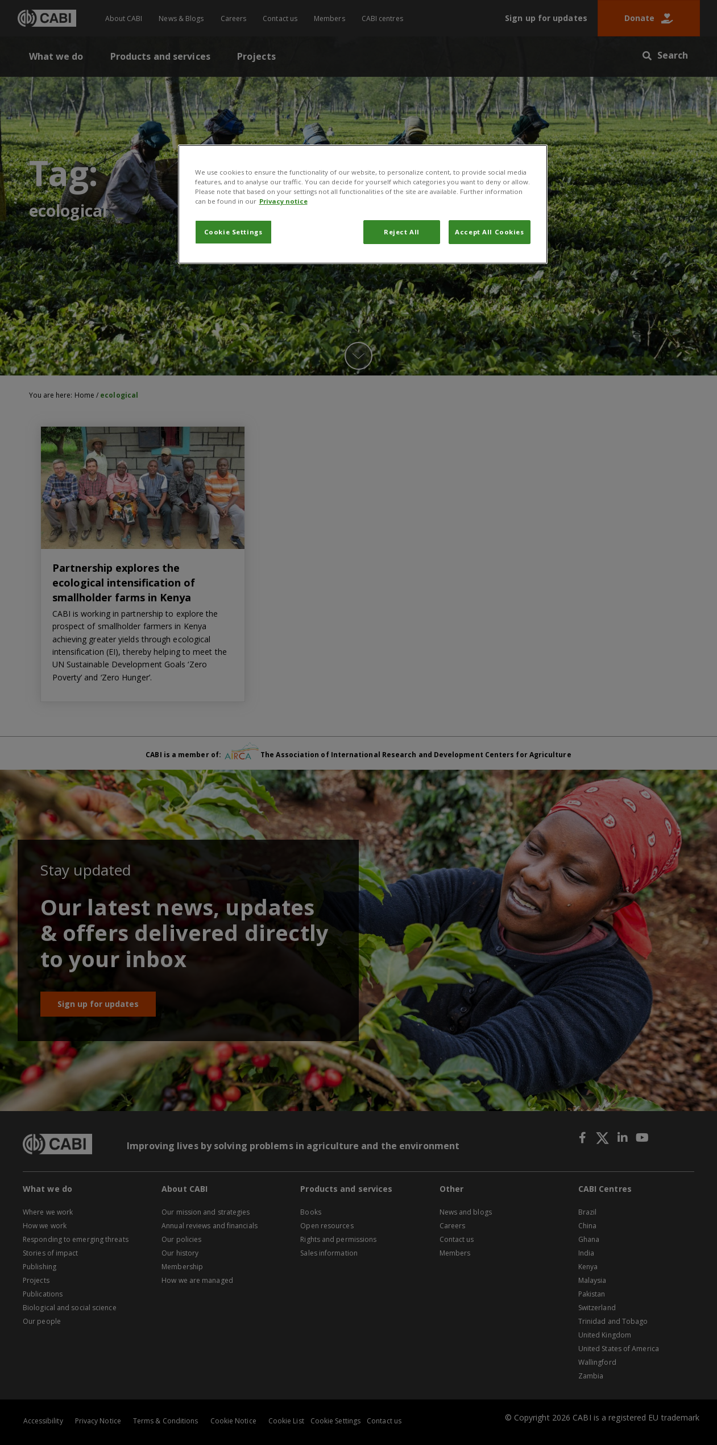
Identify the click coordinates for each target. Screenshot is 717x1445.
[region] (363, 204)
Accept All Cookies (489, 232)
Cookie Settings (233, 232)
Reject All (402, 232)
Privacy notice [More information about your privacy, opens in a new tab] (283, 201)
